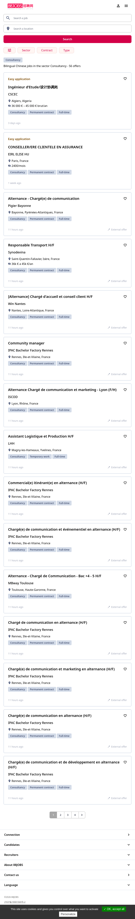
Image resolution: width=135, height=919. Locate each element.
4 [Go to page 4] (75, 815)
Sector (26, 50)
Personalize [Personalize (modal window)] (68, 914)
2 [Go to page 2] (60, 815)
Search (67, 39)
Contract (47, 50)
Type (66, 50)
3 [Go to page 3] (68, 815)
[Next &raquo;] (82, 815)
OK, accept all (114, 909)
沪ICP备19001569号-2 (14, 901)
